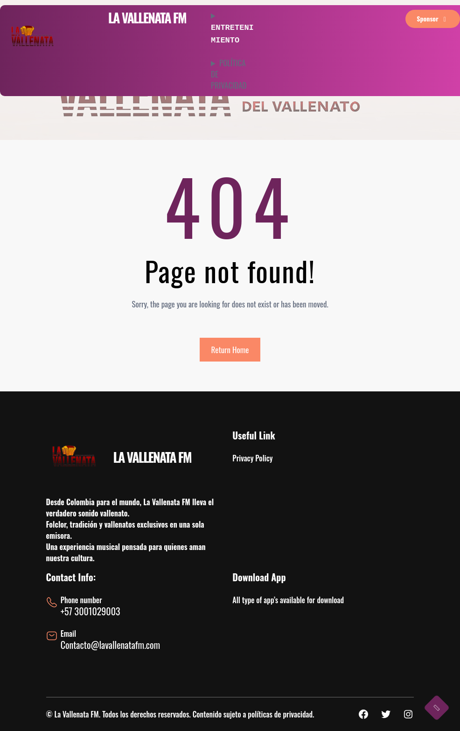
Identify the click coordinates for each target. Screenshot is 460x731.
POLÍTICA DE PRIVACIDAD (229, 72)
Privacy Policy (252, 458)
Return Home (230, 349)
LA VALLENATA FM (147, 17)
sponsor (433, 18)
